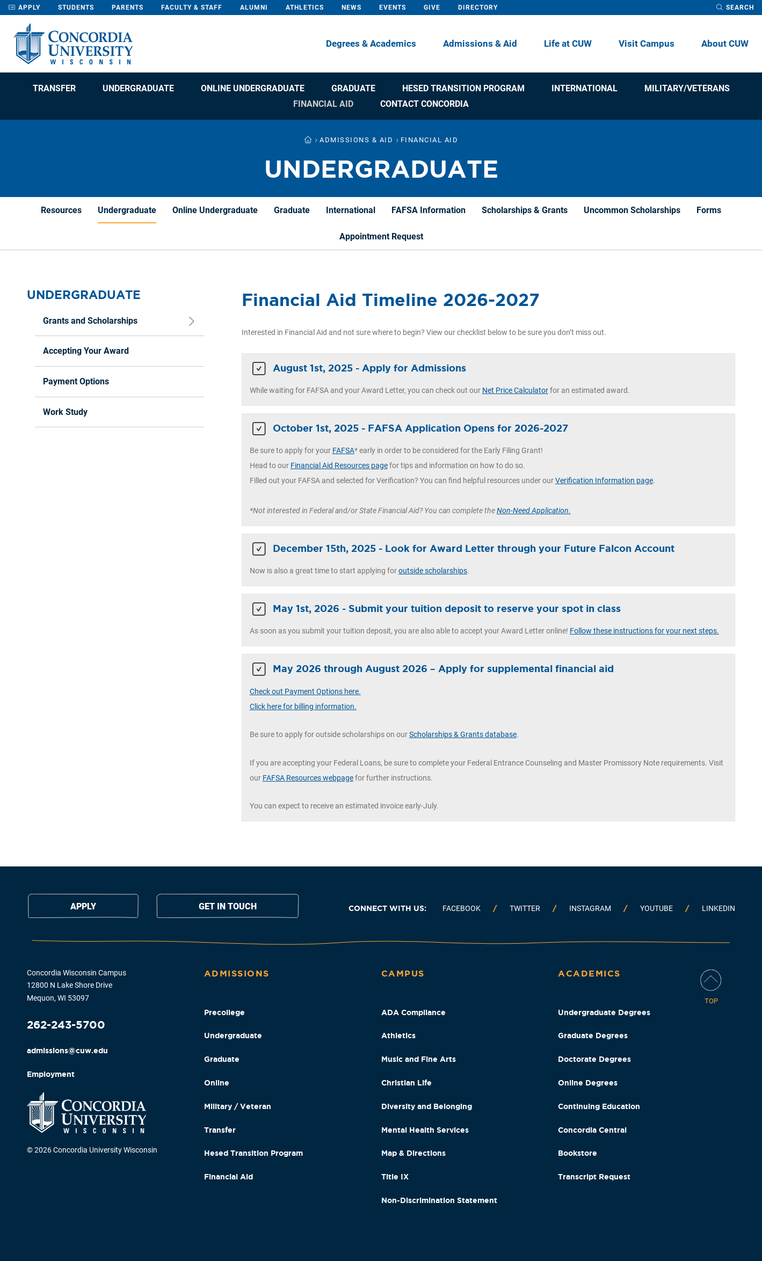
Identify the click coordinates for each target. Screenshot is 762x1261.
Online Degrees (588, 1082)
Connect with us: (387, 908)
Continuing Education (599, 1106)
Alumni (254, 7)
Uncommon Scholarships (632, 210)
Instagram (590, 908)
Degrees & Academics (371, 43)
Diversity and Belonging (426, 1106)
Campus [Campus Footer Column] (403, 973)
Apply (24, 7)
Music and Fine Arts (418, 1059)
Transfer (54, 88)
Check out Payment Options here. (305, 691)
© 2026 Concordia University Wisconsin (92, 1150)
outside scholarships (432, 570)
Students (76, 7)
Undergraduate (138, 88)
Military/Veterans (687, 88)
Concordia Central (592, 1130)
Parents (127, 7)
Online (216, 1082)
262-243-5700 (66, 1024)
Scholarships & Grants (525, 210)
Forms (708, 210)
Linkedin (718, 908)
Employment (51, 1074)
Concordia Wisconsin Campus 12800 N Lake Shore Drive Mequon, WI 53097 (76, 985)
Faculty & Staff (191, 7)
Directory (478, 7)
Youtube (656, 908)
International (584, 88)
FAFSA (343, 450)
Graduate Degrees (593, 1035)
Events (392, 7)
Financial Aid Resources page (339, 465)
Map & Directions (413, 1153)
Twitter (525, 908)
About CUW (725, 43)
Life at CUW (568, 43)
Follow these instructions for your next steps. (644, 630)
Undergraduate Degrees (604, 1012)
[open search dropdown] (735, 7)
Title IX (395, 1176)
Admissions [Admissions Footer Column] (237, 973)
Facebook (461, 908)
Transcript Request (594, 1176)
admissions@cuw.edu (67, 1050)
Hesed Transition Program (463, 88)
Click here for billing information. (303, 706)
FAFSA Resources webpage (308, 778)
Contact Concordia (424, 104)
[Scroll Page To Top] (711, 988)
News (351, 7)
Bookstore (577, 1153)
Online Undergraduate (252, 88)
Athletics (305, 7)
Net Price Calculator (515, 390)
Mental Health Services (425, 1130)
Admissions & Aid (480, 43)
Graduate (353, 88)
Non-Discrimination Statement (439, 1200)
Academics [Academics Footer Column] (589, 973)
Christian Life (406, 1082)
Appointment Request (381, 236)
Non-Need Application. (534, 510)
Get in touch (228, 906)
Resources (61, 210)
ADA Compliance (413, 1012)
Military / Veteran (237, 1106)
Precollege (224, 1012)
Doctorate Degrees (594, 1059)
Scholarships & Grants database (463, 734)
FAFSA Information (428, 210)
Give (432, 7)
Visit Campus (646, 43)
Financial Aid (323, 104)
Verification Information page (604, 480)
